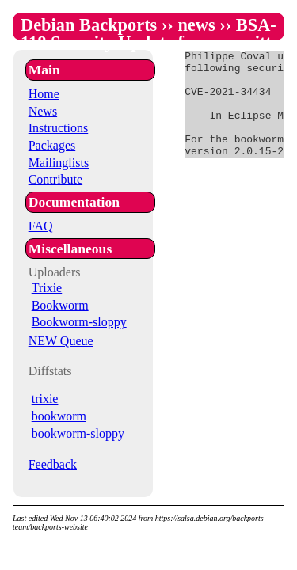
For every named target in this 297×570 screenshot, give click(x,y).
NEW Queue (61, 341)
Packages (52, 145)
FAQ (41, 226)
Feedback (53, 464)
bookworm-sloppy (78, 433)
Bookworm (60, 305)
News (43, 111)
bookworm (59, 416)
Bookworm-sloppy (79, 322)
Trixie (47, 287)
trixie (45, 398)
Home (44, 94)
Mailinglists (59, 162)
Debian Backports (89, 25)
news (196, 25)
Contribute (55, 179)
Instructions (59, 128)
